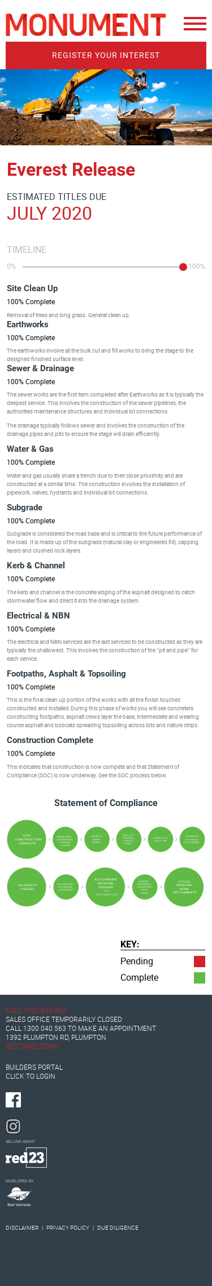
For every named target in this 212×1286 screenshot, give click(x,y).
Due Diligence (118, 1228)
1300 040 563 (44, 1010)
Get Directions (32, 1047)
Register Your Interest (106, 55)
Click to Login (30, 1076)
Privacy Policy (68, 1228)
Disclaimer (22, 1228)
